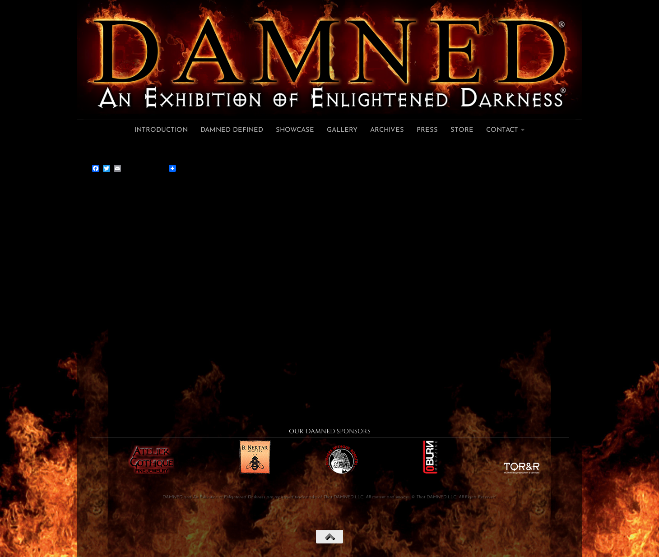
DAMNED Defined (231, 130)
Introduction (161, 130)
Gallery (342, 130)
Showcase (295, 130)
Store (461, 130)
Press (427, 130)
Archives (387, 130)
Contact (502, 130)
